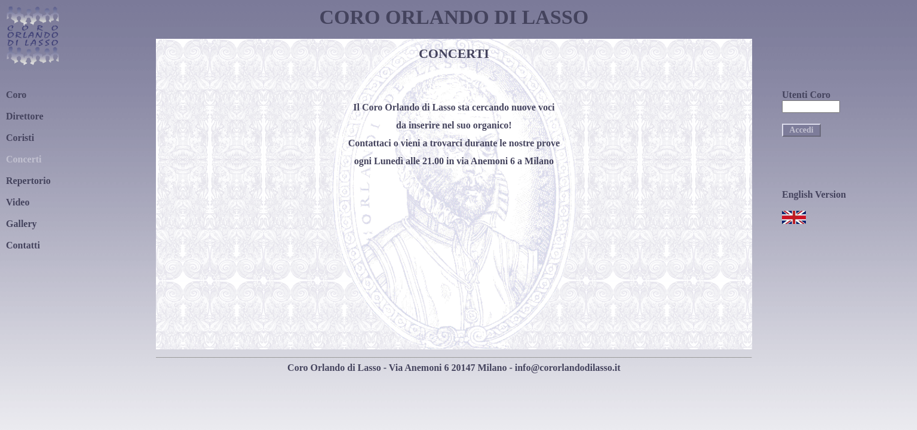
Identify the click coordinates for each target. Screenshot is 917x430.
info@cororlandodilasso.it (568, 368)
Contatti (23, 245)
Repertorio (28, 181)
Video (17, 202)
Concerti (24, 159)
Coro (16, 95)
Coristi (20, 138)
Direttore (24, 116)
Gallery (21, 224)
